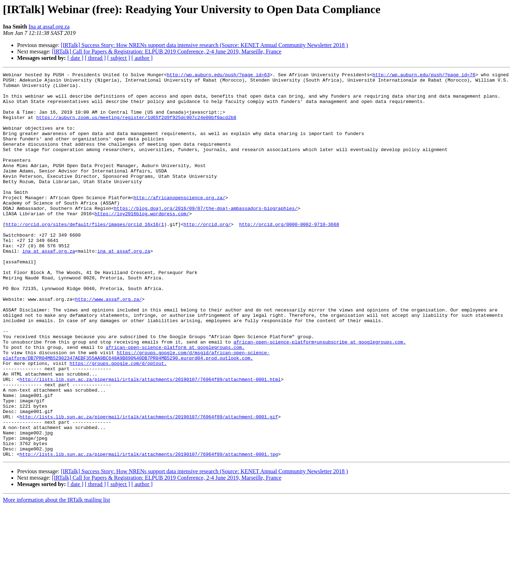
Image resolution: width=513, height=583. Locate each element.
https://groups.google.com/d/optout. (118, 422)
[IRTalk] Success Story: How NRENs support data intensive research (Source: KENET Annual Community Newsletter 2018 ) (204, 45)
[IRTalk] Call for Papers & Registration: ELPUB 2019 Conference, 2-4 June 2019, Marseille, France (166, 51)
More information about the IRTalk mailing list (56, 577)
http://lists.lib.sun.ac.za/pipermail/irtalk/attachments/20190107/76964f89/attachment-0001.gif (149, 486)
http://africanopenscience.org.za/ (179, 223)
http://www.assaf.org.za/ (108, 345)
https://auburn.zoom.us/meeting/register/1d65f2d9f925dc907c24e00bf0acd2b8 (136, 127)
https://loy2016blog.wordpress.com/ (141, 242)
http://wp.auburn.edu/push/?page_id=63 (218, 75)
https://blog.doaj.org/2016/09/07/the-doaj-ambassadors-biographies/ (205, 236)
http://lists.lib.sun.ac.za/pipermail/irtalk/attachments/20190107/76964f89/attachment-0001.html (150, 441)
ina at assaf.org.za (48, 287)
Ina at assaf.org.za (48, 27)
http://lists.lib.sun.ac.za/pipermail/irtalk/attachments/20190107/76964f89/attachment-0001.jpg (149, 531)
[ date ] (75, 58)
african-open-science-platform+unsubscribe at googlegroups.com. (319, 396)
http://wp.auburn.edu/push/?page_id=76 (423, 75)
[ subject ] (118, 58)
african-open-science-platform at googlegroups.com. (175, 402)
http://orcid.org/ (207, 255)
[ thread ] (95, 58)
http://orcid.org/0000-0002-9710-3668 (289, 255)
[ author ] (142, 58)
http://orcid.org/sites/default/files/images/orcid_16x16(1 (85, 255)
